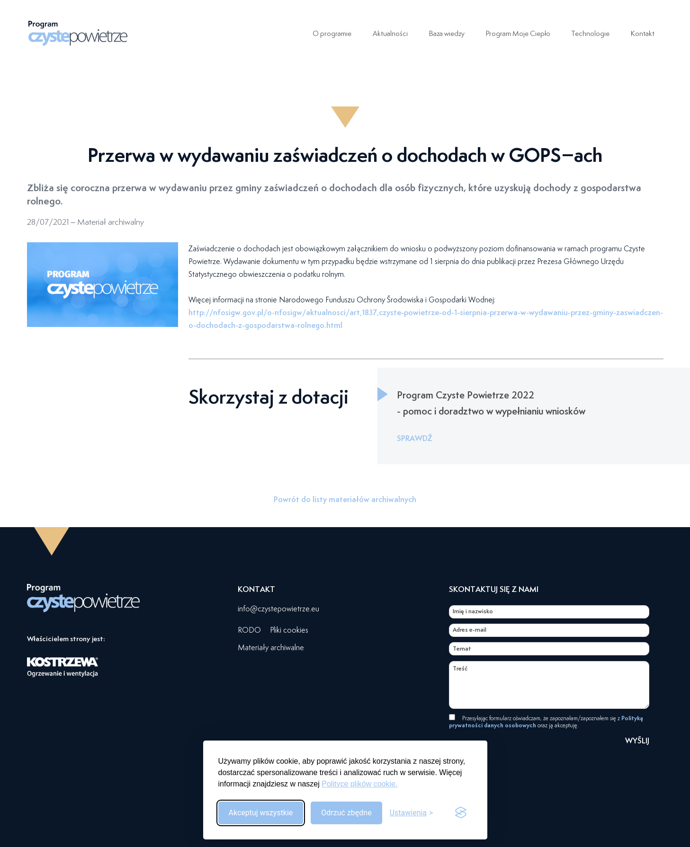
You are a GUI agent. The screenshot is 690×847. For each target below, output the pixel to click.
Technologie (587, 33)
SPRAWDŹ (414, 438)
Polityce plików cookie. (359, 784)
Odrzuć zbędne (346, 812)
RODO (249, 630)
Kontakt (641, 33)
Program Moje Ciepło (510, 33)
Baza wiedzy (433, 33)
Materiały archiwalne (271, 648)
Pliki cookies (289, 630)
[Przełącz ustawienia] (411, 812)
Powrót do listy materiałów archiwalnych (345, 499)
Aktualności (375, 33)
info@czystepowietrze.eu (278, 609)
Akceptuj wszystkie (261, 812)
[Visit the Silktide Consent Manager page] (460, 813)
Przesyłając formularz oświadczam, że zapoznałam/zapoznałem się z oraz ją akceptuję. (546, 722)
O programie (314, 33)
